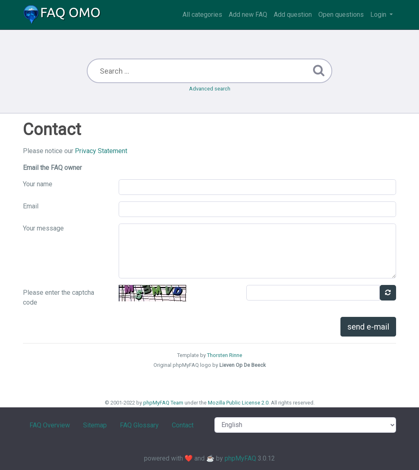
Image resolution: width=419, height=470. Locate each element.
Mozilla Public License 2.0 (238, 403)
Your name (37, 184)
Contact (183, 425)
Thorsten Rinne (224, 355)
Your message (43, 228)
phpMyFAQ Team (163, 403)
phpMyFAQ (240, 458)
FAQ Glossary (139, 425)
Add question (293, 14)
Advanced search (209, 89)
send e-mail (368, 327)
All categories (202, 14)
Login (379, 14)
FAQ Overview (49, 425)
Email (30, 206)
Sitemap (95, 425)
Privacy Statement (101, 151)
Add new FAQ (248, 14)
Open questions (341, 14)
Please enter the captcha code (58, 297)
